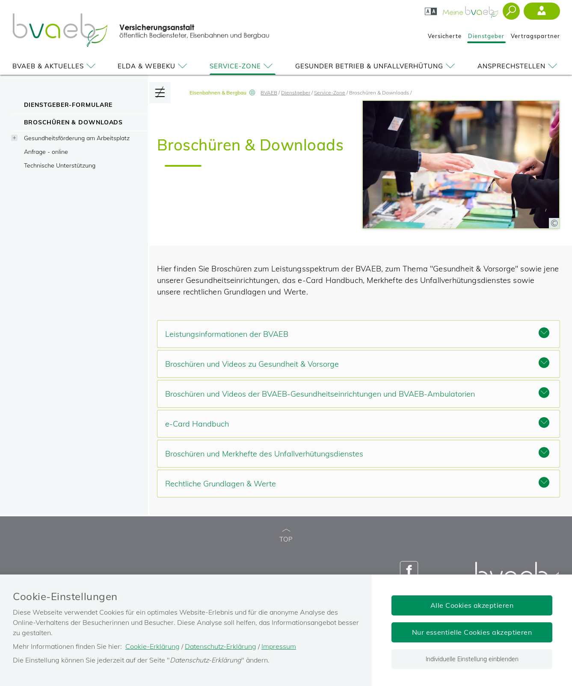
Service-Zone (243, 66)
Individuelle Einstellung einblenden (472, 659)
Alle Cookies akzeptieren (472, 605)
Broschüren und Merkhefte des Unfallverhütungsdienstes (357, 453)
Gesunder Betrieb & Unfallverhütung (376, 66)
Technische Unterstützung (59, 165)
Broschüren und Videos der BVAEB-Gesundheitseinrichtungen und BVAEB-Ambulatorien (357, 393)
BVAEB (269, 92)
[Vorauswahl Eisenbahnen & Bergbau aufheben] (251, 92)
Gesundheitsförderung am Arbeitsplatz (77, 137)
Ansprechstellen (518, 66)
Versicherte (445, 35)
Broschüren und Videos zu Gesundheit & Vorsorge (357, 363)
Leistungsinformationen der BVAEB (357, 333)
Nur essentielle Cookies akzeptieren (472, 632)
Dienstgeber (486, 35)
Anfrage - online (46, 151)
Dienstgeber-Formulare (68, 104)
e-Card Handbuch (357, 423)
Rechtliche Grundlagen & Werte (357, 483)
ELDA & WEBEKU (154, 66)
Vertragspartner (535, 35)
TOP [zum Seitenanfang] (286, 536)
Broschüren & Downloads (73, 122)
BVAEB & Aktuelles (55, 66)
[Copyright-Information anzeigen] (554, 223)
